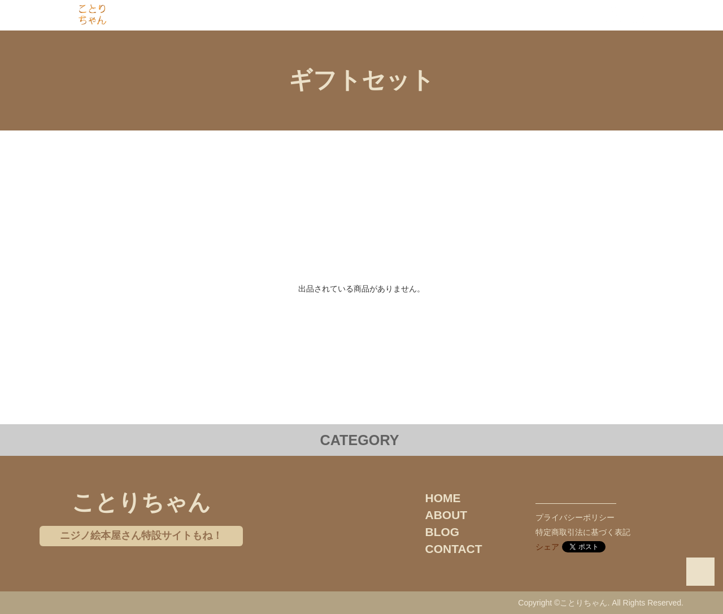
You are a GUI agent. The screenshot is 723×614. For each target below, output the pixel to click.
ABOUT (446, 514)
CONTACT (453, 548)
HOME (443, 497)
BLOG (442, 531)
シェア (547, 546)
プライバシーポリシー (575, 517)
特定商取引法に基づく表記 (582, 532)
